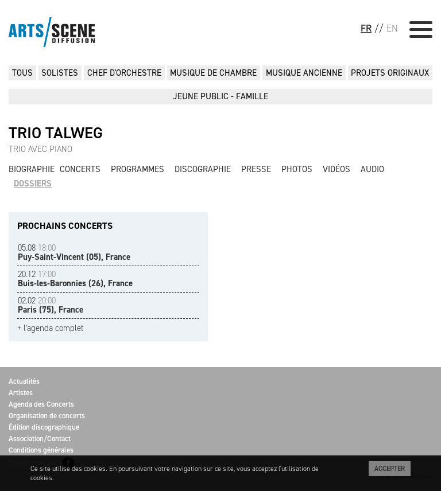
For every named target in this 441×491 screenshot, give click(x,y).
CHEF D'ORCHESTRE (124, 73)
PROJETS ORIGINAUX (390, 73)
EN (392, 28)
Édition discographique (44, 427)
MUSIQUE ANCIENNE (304, 73)
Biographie (32, 169)
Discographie (203, 169)
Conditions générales (41, 450)
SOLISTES (59, 73)
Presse (256, 169)
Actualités (24, 381)
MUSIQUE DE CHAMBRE (213, 73)
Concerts (80, 169)
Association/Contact (40, 438)
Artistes (21, 393)
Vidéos (336, 169)
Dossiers (33, 183)
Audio (372, 169)
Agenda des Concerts (41, 404)
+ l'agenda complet (50, 328)
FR (366, 28)
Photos (296, 169)
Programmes (137, 169)
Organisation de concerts (47, 415)
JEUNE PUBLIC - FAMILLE (220, 96)
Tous (22, 73)
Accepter (389, 468)
